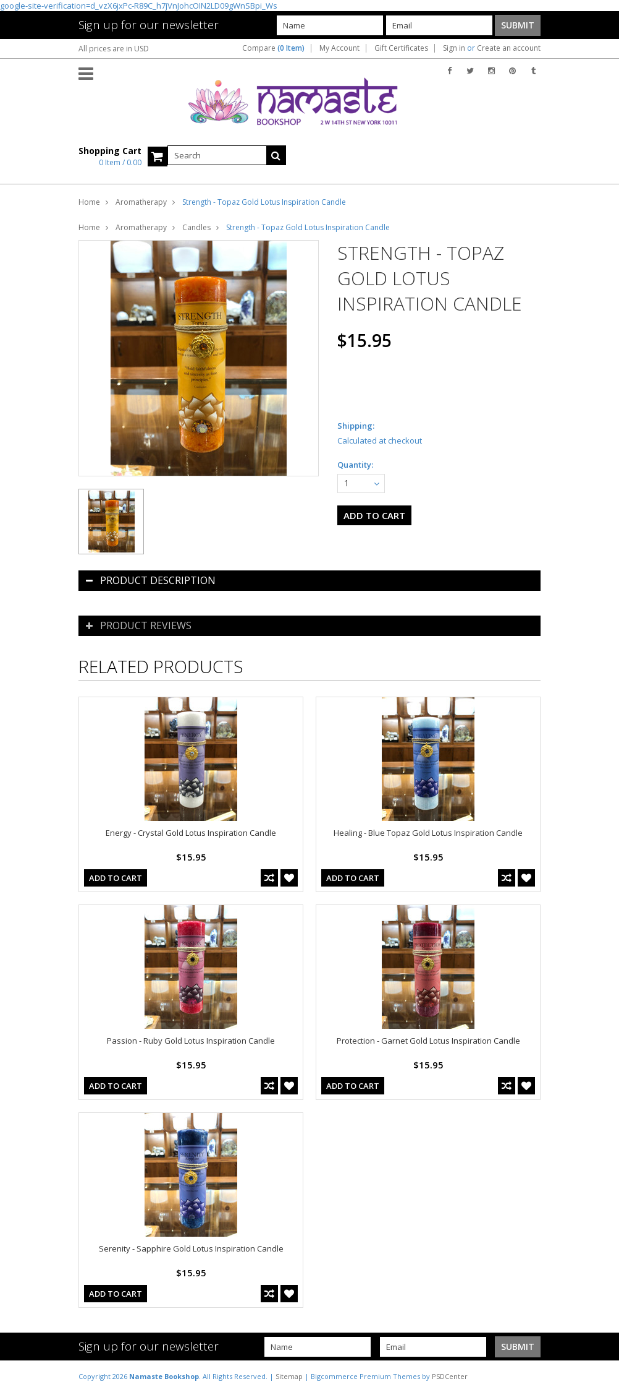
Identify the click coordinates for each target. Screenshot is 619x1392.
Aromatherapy (141, 202)
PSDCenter (450, 1376)
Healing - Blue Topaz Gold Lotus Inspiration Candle (428, 832)
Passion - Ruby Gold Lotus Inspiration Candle (191, 1040)
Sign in (454, 48)
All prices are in (113, 48)
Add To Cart (115, 877)
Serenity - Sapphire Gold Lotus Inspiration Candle (191, 1248)
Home (89, 202)
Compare (273, 48)
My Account (339, 48)
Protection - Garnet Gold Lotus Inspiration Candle (428, 1040)
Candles (196, 227)
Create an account (509, 48)
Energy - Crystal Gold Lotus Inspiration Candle (191, 832)
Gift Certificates (401, 48)
